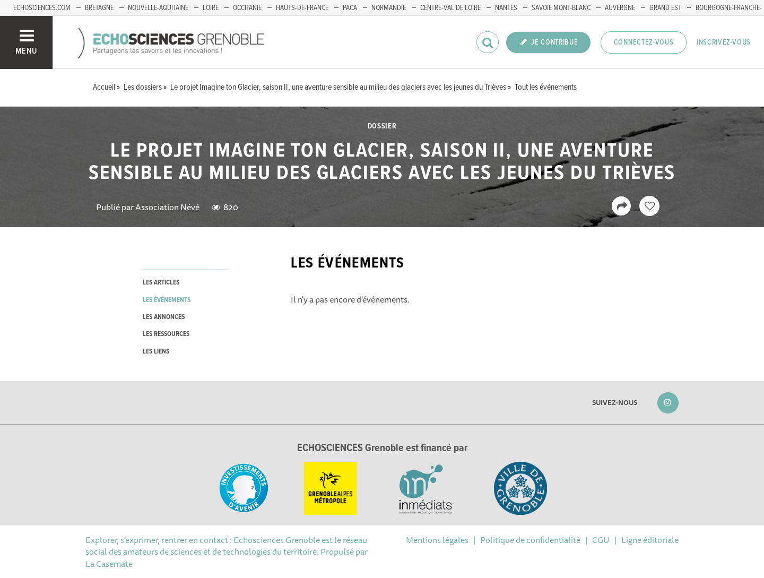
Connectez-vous (644, 42)
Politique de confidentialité (530, 540)
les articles (161, 282)
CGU (601, 540)
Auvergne (620, 8)
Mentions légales (437, 540)
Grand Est (665, 8)
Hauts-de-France (302, 8)
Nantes (506, 8)
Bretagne (99, 8)
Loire (211, 8)
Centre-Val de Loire (450, 8)
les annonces (164, 317)
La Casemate (109, 564)
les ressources (166, 334)
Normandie (388, 8)
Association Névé (167, 207)
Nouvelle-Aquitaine (158, 8)
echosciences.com (42, 8)
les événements (166, 300)
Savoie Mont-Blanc (561, 8)
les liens (156, 351)
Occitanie (247, 8)
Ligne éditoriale (650, 540)
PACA (350, 8)
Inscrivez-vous (724, 42)
